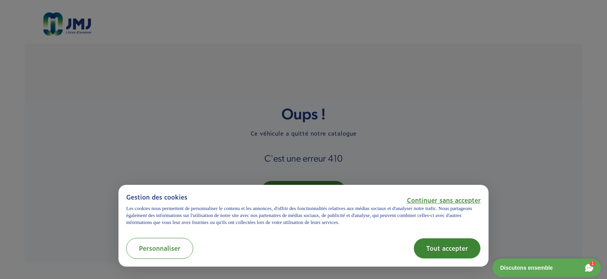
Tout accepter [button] (447, 248)
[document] (303, 209)
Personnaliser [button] (159, 248)
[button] (444, 200)
